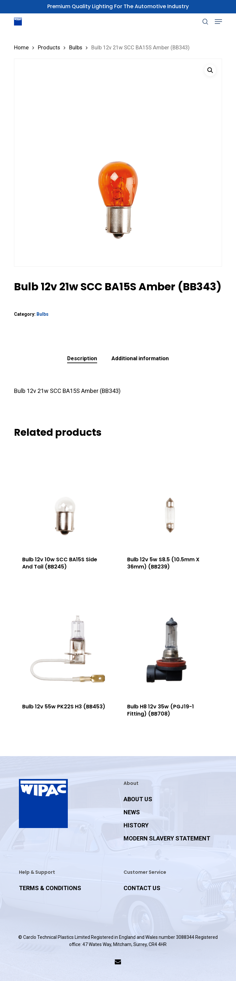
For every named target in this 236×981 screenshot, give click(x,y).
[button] (218, 21)
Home (21, 47)
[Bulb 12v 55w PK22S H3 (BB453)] (65, 644)
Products (49, 47)
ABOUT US (138, 799)
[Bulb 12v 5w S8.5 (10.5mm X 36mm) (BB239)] (170, 497)
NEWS (132, 812)
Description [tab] (82, 358)
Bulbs (75, 47)
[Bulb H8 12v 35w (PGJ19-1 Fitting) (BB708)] (170, 644)
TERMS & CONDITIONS (50, 888)
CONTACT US (142, 888)
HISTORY (136, 825)
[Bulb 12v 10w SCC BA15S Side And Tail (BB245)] (65, 497)
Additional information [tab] (140, 358)
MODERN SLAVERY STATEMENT (167, 838)
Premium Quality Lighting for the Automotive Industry (118, 6)
